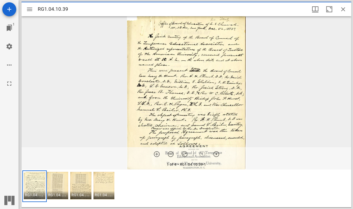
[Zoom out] (171, 154)
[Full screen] (9, 84)
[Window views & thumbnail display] (315, 9)
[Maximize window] (329, 9)
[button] (34, 186)
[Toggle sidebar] (30, 9)
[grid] (186, 188)
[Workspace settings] (9, 46)
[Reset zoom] (185, 154)
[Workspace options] (9, 65)
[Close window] (343, 9)
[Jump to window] (9, 28)
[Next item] (216, 154)
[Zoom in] (157, 154)
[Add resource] (9, 9)
